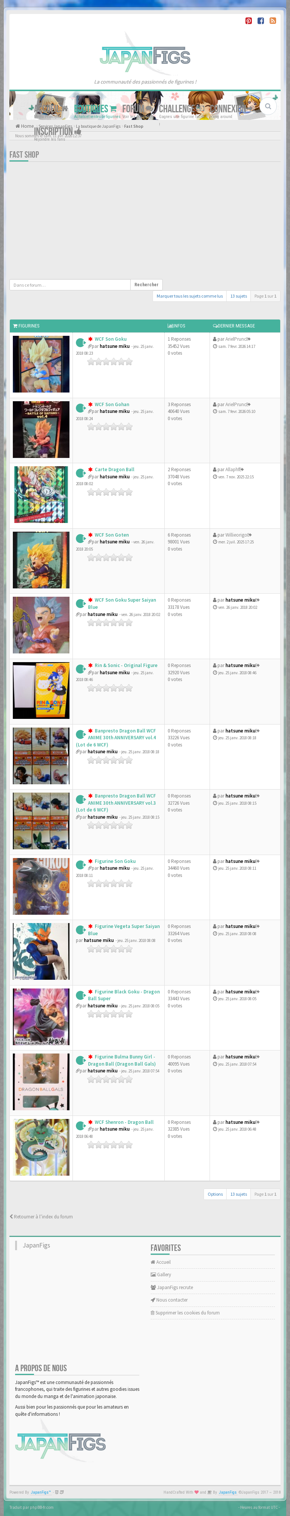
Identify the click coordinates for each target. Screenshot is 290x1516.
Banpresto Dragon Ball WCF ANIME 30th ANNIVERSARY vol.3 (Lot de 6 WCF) (116, 803)
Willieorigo (236, 535)
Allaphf (232, 469)
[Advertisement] (86, 222)
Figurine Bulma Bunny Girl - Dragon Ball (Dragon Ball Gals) (122, 1060)
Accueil (51, 109)
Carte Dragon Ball (114, 469)
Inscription (58, 132)
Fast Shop (24, 154)
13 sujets (238, 296)
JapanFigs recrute (172, 1287)
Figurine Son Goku (115, 861)
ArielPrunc (235, 339)
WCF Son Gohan (111, 404)
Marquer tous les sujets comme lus (190, 296)
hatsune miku (115, 346)
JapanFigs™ (41, 1492)
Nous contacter (169, 1300)
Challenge (181, 109)
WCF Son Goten (111, 535)
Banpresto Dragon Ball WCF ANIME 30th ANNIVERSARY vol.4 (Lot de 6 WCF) (116, 738)
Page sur (265, 296)
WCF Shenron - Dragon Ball (124, 1122)
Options (215, 1194)
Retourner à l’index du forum (41, 1216)
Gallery (161, 1274)
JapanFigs (36, 1245)
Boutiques (95, 109)
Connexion (232, 109)
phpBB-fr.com (42, 1507)
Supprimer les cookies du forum (185, 1313)
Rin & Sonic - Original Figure (125, 665)
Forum (137, 109)
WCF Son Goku (110, 339)
